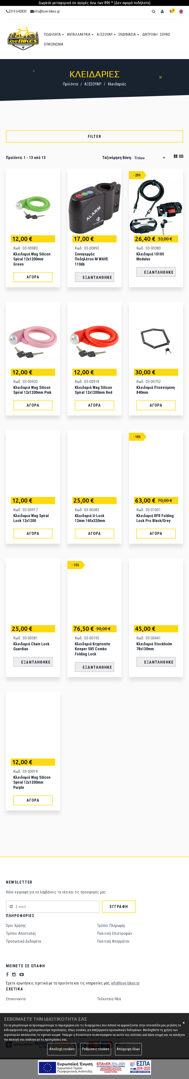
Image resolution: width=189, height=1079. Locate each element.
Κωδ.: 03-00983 (25, 248)
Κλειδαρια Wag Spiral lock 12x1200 (31, 518)
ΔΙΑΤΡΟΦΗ (147, 34)
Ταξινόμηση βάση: (117, 157)
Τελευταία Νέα (109, 999)
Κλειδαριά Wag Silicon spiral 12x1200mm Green (31, 259)
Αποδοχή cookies (62, 1049)
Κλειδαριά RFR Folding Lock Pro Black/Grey (155, 518)
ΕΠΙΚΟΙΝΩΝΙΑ (53, 44)
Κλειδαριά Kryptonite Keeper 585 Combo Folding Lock (92, 649)
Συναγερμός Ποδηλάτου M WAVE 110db (91, 259)
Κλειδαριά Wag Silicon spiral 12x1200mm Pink (32, 390)
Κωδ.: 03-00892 (87, 248)
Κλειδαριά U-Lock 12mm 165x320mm (90, 518)
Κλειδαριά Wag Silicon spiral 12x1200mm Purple (31, 782)
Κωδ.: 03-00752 (148, 381)
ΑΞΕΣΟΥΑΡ (104, 34)
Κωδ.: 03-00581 (25, 638)
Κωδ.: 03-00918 (87, 381)
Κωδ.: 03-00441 (148, 638)
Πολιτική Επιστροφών (114, 933)
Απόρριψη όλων (128, 1049)
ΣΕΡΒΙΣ (163, 34)
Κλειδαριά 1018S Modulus (150, 257)
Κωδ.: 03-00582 (87, 510)
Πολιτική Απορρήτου (113, 941)
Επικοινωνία (16, 999)
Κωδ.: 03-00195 (87, 638)
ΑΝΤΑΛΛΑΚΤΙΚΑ (79, 34)
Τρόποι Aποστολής (21, 933)
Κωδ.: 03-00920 (25, 381)
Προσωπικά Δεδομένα (23, 941)
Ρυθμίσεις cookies (95, 1049)
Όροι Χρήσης (16, 925)
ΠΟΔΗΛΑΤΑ (54, 34)
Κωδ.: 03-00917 (25, 510)
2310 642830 (16, 11)
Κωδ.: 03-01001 (148, 510)
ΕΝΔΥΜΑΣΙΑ (127, 34)
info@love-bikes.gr (45, 11)
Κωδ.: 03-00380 (148, 248)
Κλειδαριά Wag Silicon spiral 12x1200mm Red (93, 390)
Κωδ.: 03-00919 (25, 771)
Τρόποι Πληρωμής (111, 925)
